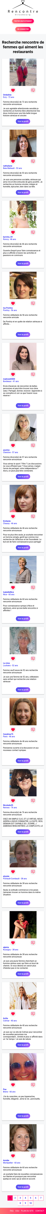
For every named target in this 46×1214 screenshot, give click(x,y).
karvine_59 (8, 237)
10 (30, 1203)
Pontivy (6, 310)
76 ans (14, 807)
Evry (5, 97)
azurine (6, 450)
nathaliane (7, 166)
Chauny (6, 523)
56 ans (14, 310)
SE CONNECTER (23, 29)
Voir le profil (23, 121)
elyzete (6, 876)
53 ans (19, 168)
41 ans (16, 381)
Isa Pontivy (8, 308)
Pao (5, 1089)
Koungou (7, 949)
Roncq (6, 239)
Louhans (7, 665)
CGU (17, 1211)
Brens (5, 1092)
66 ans (12, 1092)
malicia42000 (9, 379)
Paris (5, 736)
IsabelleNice (8, 592)
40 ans (14, 1021)
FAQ (11, 1211)
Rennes (6, 807)
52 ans (15, 665)
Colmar (6, 1021)
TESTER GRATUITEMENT (23, 21)
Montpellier (8, 1163)
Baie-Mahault (9, 168)
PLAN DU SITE (27, 1211)
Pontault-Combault (11, 878)
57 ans (15, 452)
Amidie (6, 1160)
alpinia (6, 947)
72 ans (11, 97)
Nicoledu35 (8, 805)
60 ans (11, 594)
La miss (6, 663)
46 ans (13, 239)
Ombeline (7, 95)
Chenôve (7, 452)
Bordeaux (7, 381)
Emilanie (7, 521)
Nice (5, 594)
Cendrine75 (8, 734)
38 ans (24, 878)
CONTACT (39, 1211)
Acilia (5, 1018)
